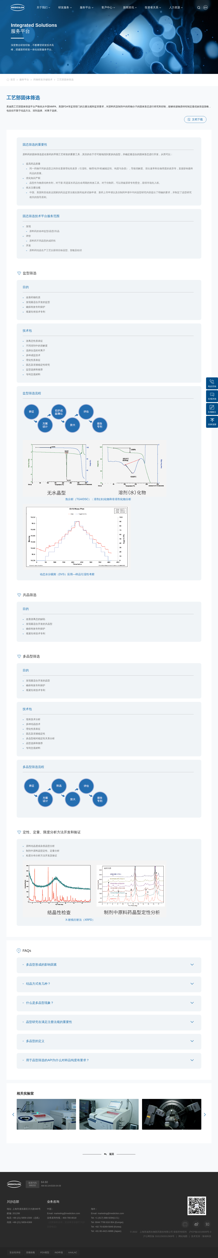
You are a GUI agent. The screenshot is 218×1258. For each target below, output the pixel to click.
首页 (12, 79)
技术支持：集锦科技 (201, 1236)
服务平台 (24, 79)
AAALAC (72, 1252)
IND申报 (59, 1252)
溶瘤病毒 (30, 1252)
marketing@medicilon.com (67, 1213)
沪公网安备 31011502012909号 (158, 1236)
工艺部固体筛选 (65, 79)
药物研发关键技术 (42, 79)
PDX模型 (44, 1252)
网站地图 (182, 1236)
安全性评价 (15, 1252)
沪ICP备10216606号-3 (200, 1232)
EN (205, 7)
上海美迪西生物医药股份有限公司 (156, 1232)
